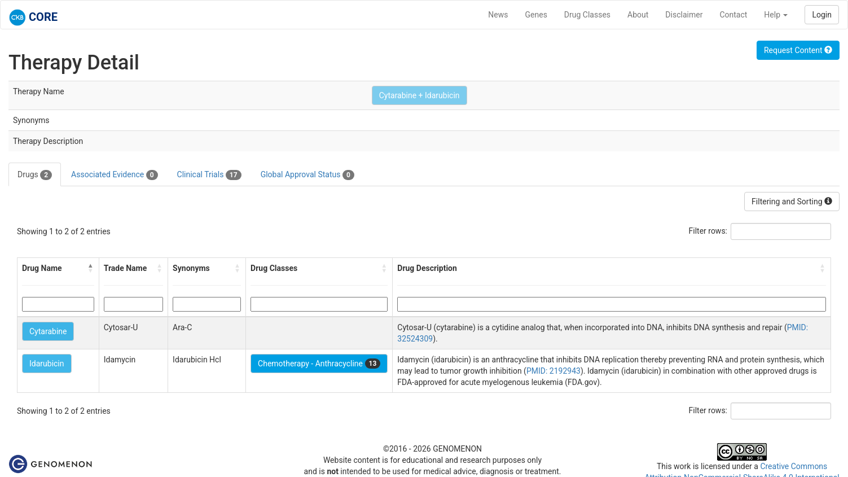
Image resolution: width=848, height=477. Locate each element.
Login (822, 14)
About (637, 14)
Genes (536, 14)
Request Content (798, 50)
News (498, 14)
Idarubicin (46, 363)
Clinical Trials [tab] (209, 175)
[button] (90, 268)
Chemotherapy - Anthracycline (319, 363)
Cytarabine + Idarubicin (419, 95)
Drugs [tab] (34, 175)
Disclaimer (683, 14)
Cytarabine (48, 331)
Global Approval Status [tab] (307, 175)
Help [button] (776, 14)
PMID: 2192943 (553, 370)
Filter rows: (708, 230)
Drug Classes (587, 14)
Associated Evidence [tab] (114, 175)
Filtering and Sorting (792, 201)
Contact (733, 14)
